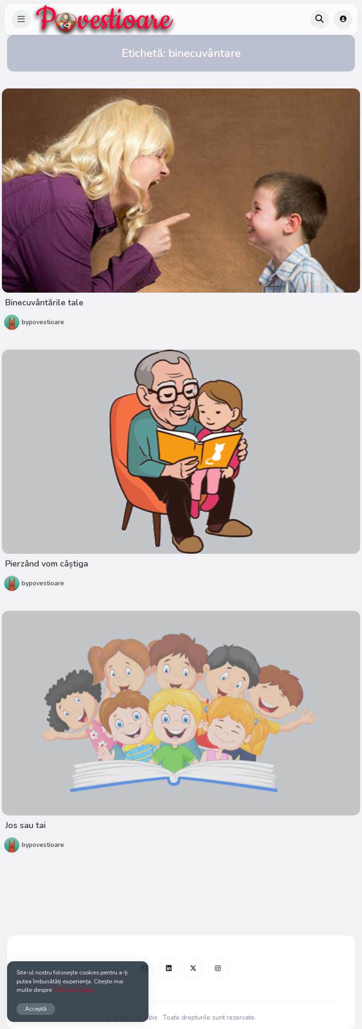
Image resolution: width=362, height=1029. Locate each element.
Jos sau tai (25, 825)
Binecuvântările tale (44, 302)
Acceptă (36, 1009)
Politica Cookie (74, 990)
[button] (21, 19)
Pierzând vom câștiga (46, 563)
